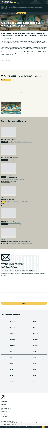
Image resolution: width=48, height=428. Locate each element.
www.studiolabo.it (5, 407)
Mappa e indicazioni (24, 87)
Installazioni (7, 38)
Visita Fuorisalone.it (21, 13)
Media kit (3, 410)
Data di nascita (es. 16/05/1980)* (8, 289)
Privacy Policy (3, 421)
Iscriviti (24, 299)
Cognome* (3, 279)
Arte (2, 38)
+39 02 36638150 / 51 (6, 404)
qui (39, 426)
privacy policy (11, 295)
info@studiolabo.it (6, 405)
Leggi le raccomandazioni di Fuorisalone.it (11, 81)
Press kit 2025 (4, 412)
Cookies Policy (10, 421)
